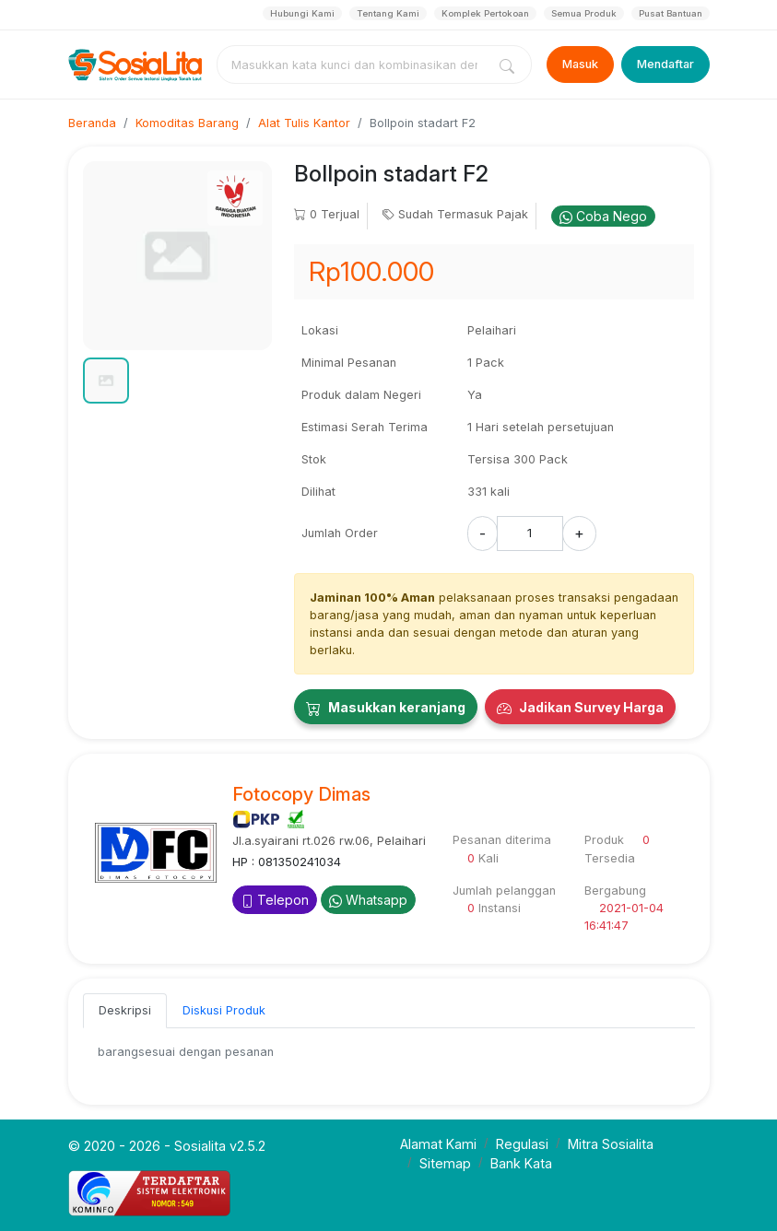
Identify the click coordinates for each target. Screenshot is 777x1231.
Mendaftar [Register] (665, 64)
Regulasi (522, 1144)
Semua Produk (584, 13)
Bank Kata (521, 1163)
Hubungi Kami (302, 13)
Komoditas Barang (187, 123)
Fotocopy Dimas (301, 794)
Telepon (275, 900)
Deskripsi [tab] (125, 1010)
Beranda (92, 123)
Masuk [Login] (580, 64)
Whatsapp (368, 900)
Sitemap (445, 1163)
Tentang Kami (388, 13)
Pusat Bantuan (670, 13)
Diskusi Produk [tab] (223, 1010)
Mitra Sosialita (610, 1144)
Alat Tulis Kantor (304, 123)
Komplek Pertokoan (485, 13)
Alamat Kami (438, 1144)
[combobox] (355, 64)
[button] (106, 381)
